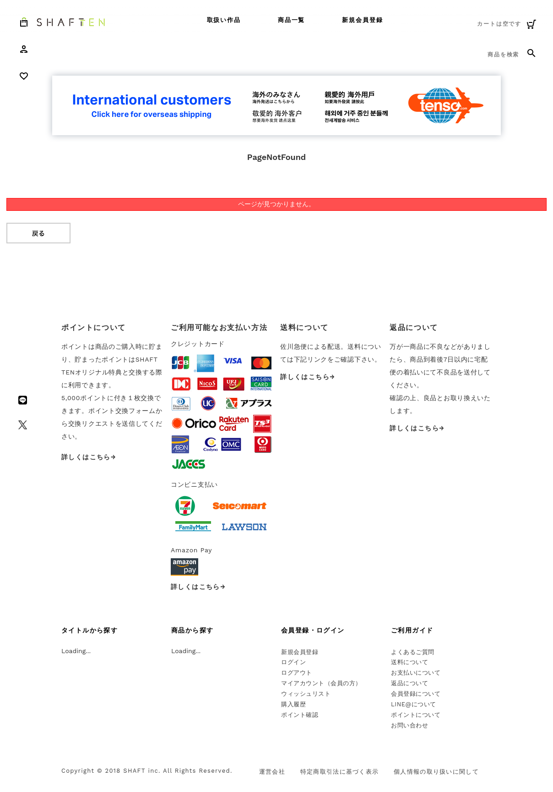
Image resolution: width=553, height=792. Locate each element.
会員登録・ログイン (313, 630)
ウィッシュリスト (306, 693)
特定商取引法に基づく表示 (339, 771)
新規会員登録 (362, 19)
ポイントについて (415, 714)
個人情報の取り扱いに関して (436, 771)
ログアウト (296, 672)
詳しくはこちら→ (88, 457)
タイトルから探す (89, 630)
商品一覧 (291, 19)
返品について (409, 683)
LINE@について (413, 704)
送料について (409, 662)
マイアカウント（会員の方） (321, 683)
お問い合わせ (409, 725)
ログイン (293, 662)
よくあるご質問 (412, 652)
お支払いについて (415, 672)
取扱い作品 (224, 19)
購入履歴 (293, 704)
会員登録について (415, 693)
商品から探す (192, 630)
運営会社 (272, 771)
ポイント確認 (299, 714)
